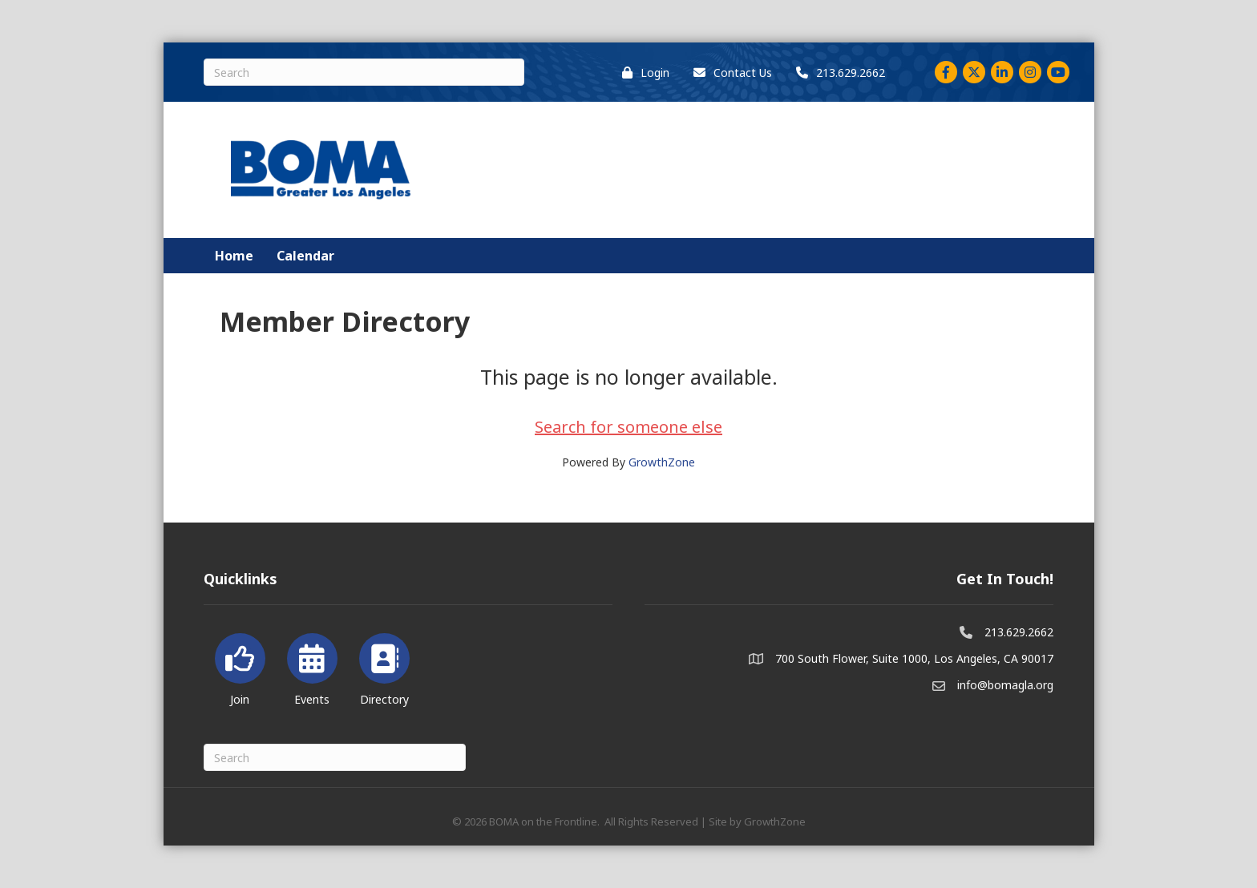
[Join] (240, 666)
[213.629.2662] (836, 73)
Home (234, 255)
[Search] (364, 72)
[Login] (641, 73)
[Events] (312, 666)
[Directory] (384, 666)
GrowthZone (661, 462)
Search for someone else (628, 427)
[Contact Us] (728, 73)
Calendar (305, 255)
